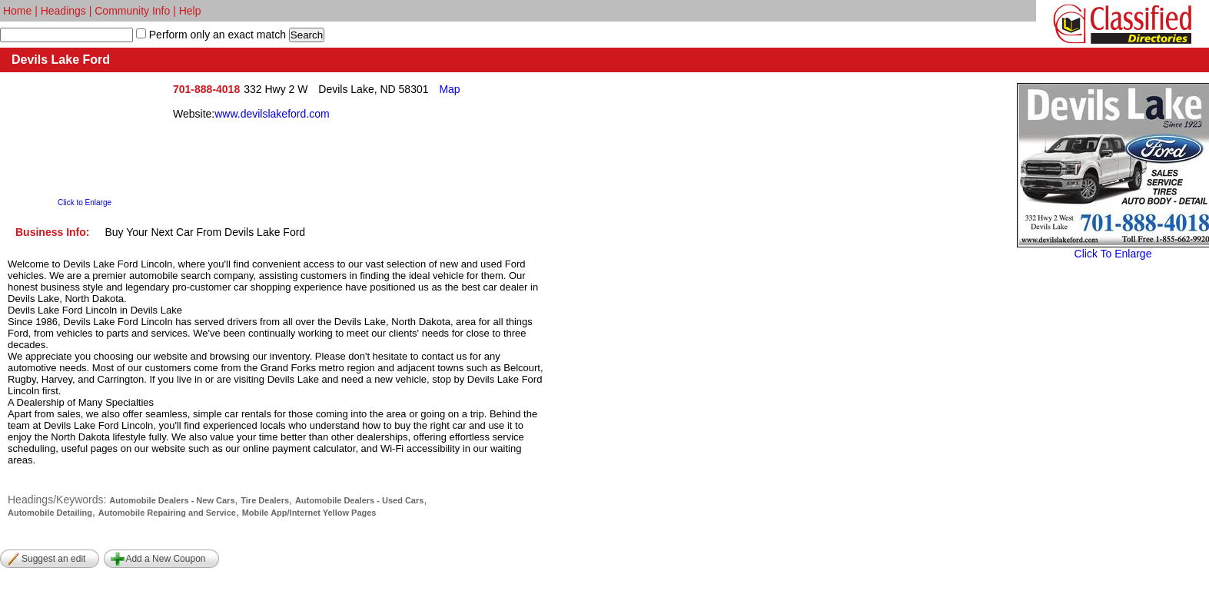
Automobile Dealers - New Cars (171, 500)
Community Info (132, 11)
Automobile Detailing (50, 512)
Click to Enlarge (84, 202)
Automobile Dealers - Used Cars (359, 500)
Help (190, 11)
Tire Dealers (265, 500)
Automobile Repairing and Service (167, 512)
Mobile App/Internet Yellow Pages (309, 512)
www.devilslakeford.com (271, 114)
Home (17, 11)
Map (449, 89)
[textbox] (66, 35)
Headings (63, 11)
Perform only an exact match (216, 34)
